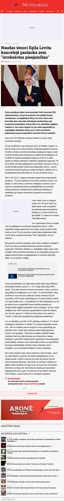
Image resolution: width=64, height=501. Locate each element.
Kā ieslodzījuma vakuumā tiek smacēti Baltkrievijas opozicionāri (32, 476)
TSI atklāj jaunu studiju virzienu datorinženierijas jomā (28, 482)
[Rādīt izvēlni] (2, 11)
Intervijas (10, 11)
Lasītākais (8, 499)
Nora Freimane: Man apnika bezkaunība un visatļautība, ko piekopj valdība (32, 452)
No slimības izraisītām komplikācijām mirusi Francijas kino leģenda (34, 269)
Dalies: (25, 388)
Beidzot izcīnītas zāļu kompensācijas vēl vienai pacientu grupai (31, 488)
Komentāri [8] (32, 393)
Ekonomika (49, 11)
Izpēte (25, 11)
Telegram (26, 384)
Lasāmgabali (33, 11)
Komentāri (18, 11)
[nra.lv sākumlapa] (15, 5)
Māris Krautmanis (6, 61)
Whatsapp (36, 384)
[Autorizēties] (62, 11)
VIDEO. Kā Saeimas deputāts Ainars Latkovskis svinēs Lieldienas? (32, 494)
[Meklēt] (58, 11)
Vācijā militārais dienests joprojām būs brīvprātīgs (26, 458)
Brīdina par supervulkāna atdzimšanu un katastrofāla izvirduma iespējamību (36, 275)
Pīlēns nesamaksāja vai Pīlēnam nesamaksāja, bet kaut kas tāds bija (32, 470)
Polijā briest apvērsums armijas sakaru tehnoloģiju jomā (28, 446)
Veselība (41, 11)
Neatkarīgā (7, 43)
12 (50, 446)
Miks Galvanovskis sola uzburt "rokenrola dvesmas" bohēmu (30, 464)
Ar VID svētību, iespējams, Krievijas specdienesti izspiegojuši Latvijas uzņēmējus (33, 440)
